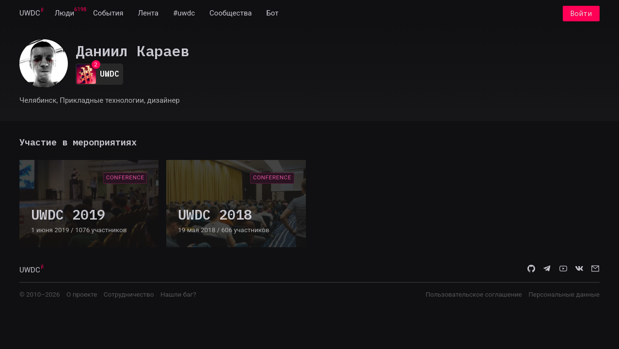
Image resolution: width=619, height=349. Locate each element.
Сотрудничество (129, 294)
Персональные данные (564, 294)
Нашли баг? (178, 294)
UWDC (29, 13)
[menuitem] (29, 13)
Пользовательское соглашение (474, 294)
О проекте (81, 294)
